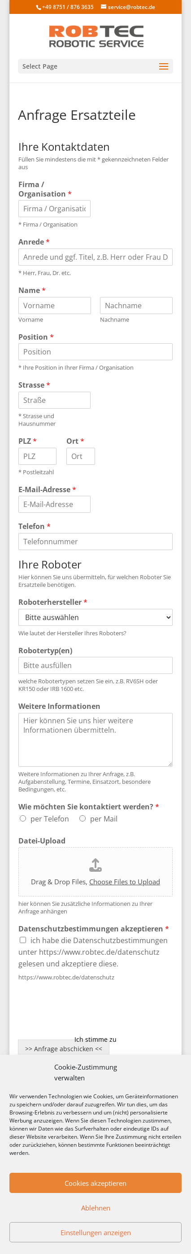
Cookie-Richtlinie (95, 1023)
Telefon (34, 526)
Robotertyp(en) (45, 650)
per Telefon (49, 819)
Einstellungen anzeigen (96, 1232)
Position (36, 337)
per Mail (103, 819)
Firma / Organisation (45, 189)
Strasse (34, 385)
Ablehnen (95, 1207)
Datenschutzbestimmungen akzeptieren (93, 929)
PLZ (27, 441)
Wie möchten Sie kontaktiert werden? (88, 807)
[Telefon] (95, 541)
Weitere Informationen (59, 706)
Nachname (114, 319)
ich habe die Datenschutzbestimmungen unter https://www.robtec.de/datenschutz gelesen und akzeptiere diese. (93, 952)
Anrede (34, 242)
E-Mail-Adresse (47, 489)
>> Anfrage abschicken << (63, 1048)
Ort (75, 441)
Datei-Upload (41, 841)
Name (32, 290)
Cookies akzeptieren (95, 1183)
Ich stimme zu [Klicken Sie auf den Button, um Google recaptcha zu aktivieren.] (95, 1039)
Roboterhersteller (52, 602)
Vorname (30, 319)
